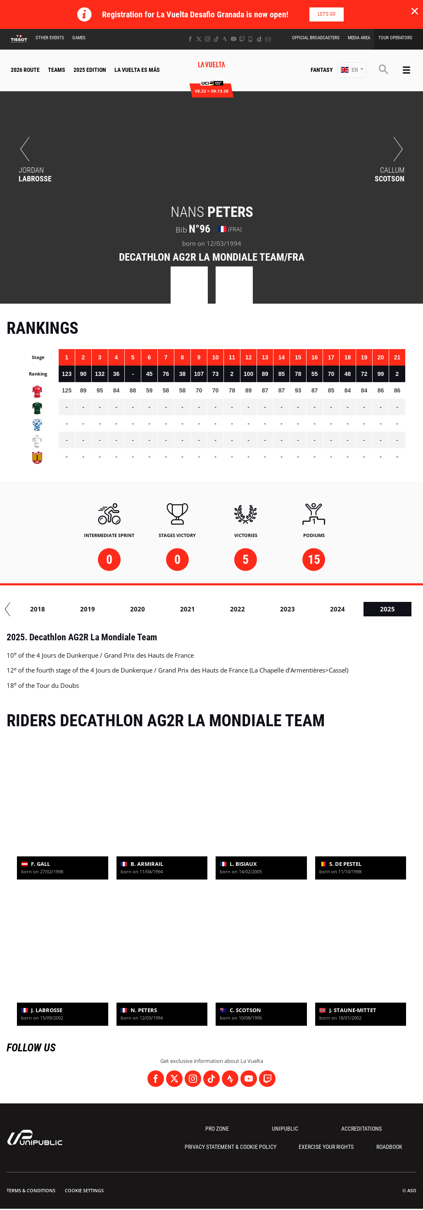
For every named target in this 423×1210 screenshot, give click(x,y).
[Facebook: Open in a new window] (190, 39)
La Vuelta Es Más (137, 70)
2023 (393, 609)
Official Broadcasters (316, 37)
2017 (93, 609)
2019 (193, 609)
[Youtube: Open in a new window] (233, 39)
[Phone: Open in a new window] (250, 39)
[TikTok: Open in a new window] (216, 39)
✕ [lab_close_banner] (414, 11)
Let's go (326, 14)
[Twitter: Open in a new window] (199, 39)
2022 (343, 609)
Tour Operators (395, 37)
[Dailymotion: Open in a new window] (259, 39)
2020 (243, 609)
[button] (351, 70)
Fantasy (322, 70)
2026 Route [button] (25, 70)
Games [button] (79, 37)
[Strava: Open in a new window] (225, 39)
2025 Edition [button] (90, 70)
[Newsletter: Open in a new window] (268, 39)
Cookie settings (84, 1190)
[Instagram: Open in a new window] (207, 39)
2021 (293, 609)
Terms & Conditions (31, 1190)
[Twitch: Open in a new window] (242, 39)
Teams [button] (56, 70)
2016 (43, 609)
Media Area (359, 37)
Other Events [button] (50, 37)
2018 (143, 609)
